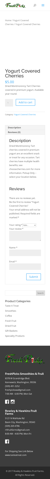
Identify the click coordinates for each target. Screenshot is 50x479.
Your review (16, 228)
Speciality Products (15, 335)
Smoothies (10, 310)
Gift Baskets (11, 330)
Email (13, 261)
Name (13, 247)
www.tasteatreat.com (16, 455)
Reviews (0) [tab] (14, 132)
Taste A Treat (12, 305)
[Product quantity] (9, 103)
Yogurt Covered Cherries (25, 114)
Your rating (15, 224)
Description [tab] (14, 127)
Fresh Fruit (10, 320)
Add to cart (25, 102)
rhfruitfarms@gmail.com (17, 429)
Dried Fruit (10, 325)
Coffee (8, 315)
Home (8, 20)
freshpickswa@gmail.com (17, 389)
